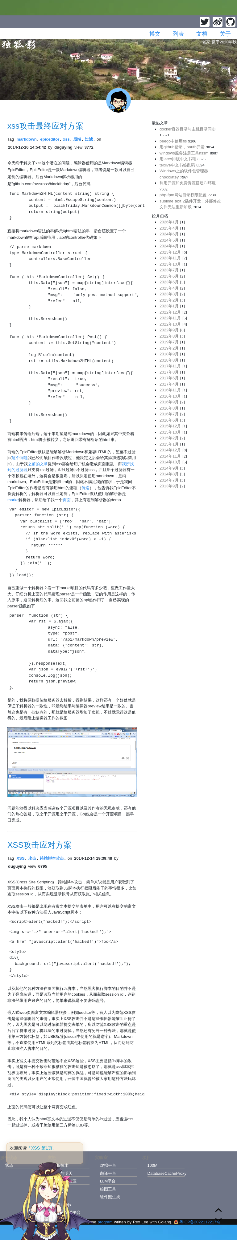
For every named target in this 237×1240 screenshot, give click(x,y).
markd (13, 500)
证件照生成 (110, 1196)
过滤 (89, 139)
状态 (9, 1165)
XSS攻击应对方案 (39, 845)
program (105, 1222)
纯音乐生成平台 (66, 1212)
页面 (67, 500)
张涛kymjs (61, 1204)
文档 (201, 34)
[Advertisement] (191, 536)
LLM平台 (108, 1181)
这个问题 (20, 457)
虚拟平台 (108, 1165)
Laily (56, 1196)
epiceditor (49, 139)
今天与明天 (62, 1173)
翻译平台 (108, 1173)
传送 (85, 488)
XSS (21, 858)
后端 (77, 139)
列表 (178, 34)
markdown (27, 139)
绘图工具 (108, 1189)
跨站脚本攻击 (52, 858)
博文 (154, 34)
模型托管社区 (64, 1181)
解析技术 (60, 1165)
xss (66, 139)
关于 (225, 34)
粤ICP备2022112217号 (197, 1222)
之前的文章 (38, 464)
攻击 (32, 858)
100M (153, 1165)
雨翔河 (58, 1189)
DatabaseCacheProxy (166, 1173)
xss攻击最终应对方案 (45, 125)
